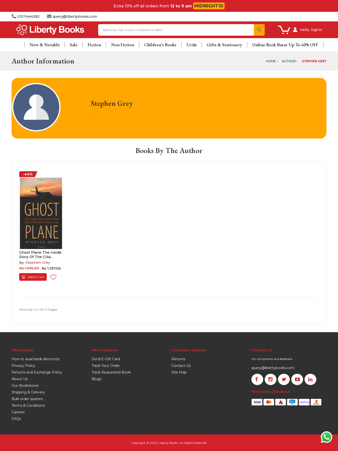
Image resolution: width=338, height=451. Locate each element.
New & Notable (45, 44)
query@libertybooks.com (272, 368)
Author (289, 61)
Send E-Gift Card (106, 359)
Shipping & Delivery (28, 392)
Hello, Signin (311, 30)
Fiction (94, 44)
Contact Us (181, 365)
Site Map (179, 372)
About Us (20, 379)
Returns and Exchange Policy (37, 372)
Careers (18, 412)
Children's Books (160, 44)
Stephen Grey (314, 61)
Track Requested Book (111, 372)
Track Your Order (106, 365)
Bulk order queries (27, 399)
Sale (73, 44)
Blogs (96, 379)
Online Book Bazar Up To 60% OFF (285, 44)
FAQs (16, 419)
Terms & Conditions (28, 405)
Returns (178, 359)
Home (271, 61)
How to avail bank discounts (36, 359)
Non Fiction (122, 44)
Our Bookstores (25, 385)
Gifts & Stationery (224, 44)
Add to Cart (33, 277)
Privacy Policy (23, 365)
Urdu (191, 44)
